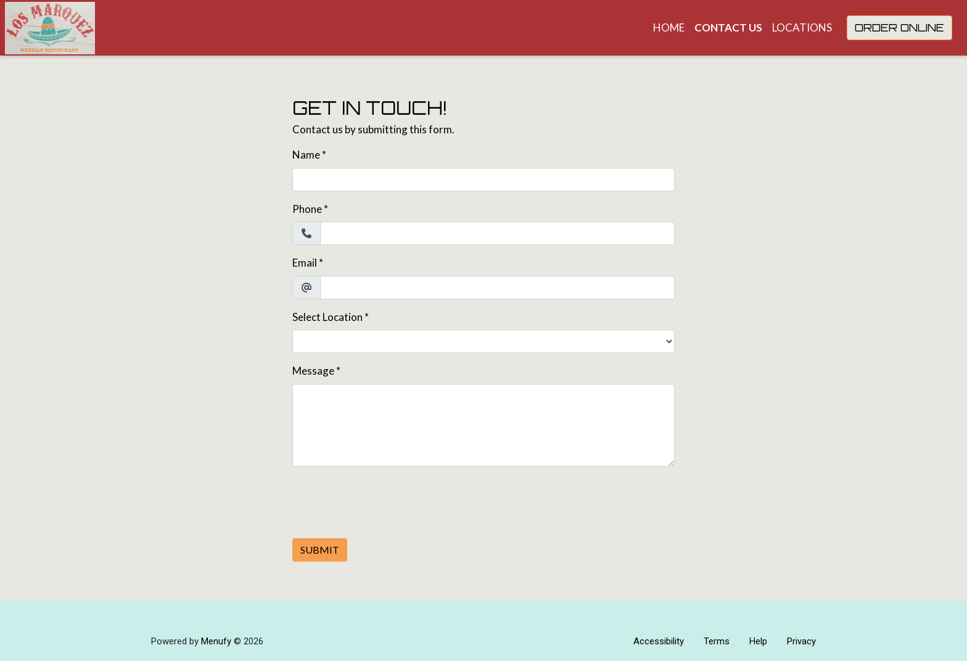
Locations (802, 27)
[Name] (483, 179)
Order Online (899, 27)
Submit (319, 549)
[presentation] (386, 500)
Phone (307, 208)
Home (669, 27)
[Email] (497, 287)
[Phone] (497, 233)
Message (313, 370)
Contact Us (728, 27)
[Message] (483, 425)
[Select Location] (483, 341)
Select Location (327, 316)
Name (306, 154)
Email (304, 262)
